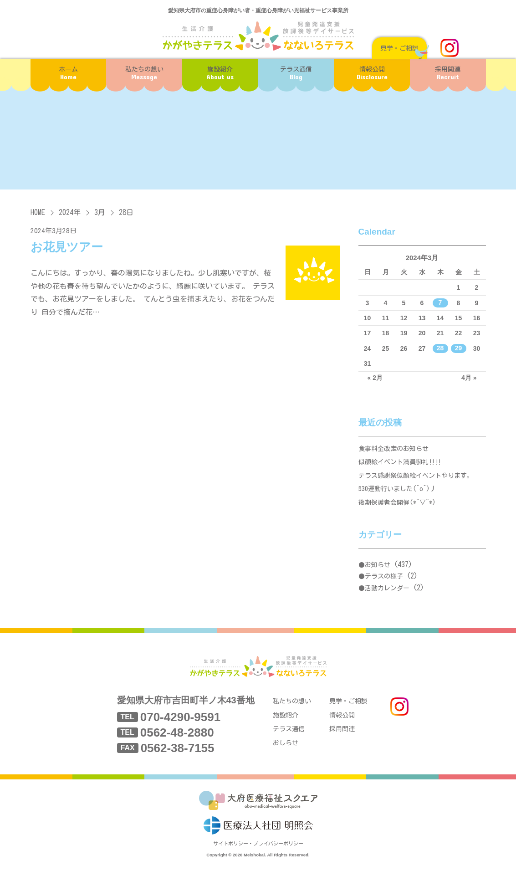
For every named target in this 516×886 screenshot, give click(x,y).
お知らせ (377, 575)
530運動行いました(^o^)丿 (400, 496)
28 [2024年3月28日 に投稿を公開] (440, 348)
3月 (99, 212)
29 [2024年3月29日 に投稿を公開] (458, 348)
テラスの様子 (384, 586)
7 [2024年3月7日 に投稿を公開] (440, 303)
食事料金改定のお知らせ (396, 449)
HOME (38, 212)
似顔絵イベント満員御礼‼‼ (402, 465)
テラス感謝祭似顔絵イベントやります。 (419, 480)
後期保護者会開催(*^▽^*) (400, 511)
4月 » (468, 377)
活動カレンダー (387, 598)
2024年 (70, 212)
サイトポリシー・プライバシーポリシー (258, 861)
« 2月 (375, 377)
